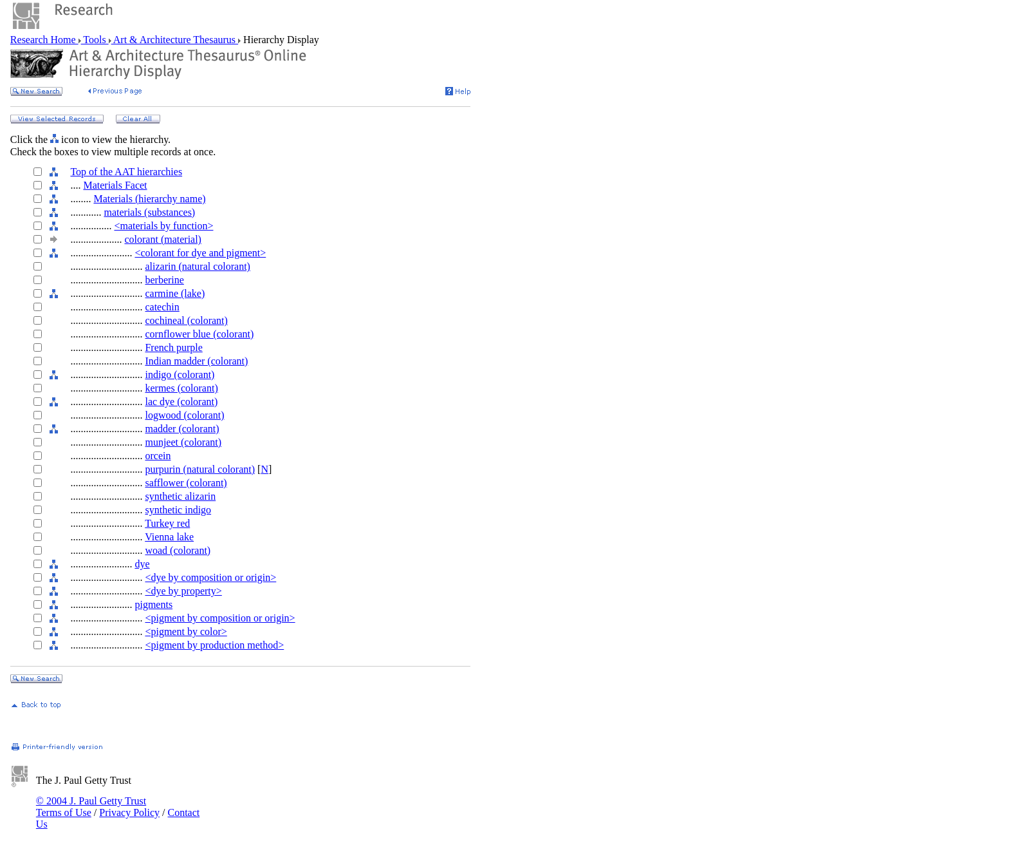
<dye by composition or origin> (210, 577)
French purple (173, 347)
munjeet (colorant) (183, 442)
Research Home (44, 39)
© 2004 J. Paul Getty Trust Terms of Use (91, 806)
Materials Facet (115, 185)
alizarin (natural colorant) (197, 266)
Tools (95, 39)
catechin (162, 306)
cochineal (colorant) (186, 320)
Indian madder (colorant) (196, 361)
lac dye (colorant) (181, 401)
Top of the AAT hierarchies (126, 171)
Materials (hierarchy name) (149, 198)
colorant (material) (162, 239)
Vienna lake (169, 536)
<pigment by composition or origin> (220, 617)
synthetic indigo (178, 509)
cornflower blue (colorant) (199, 333)
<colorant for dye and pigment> (200, 252)
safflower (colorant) (186, 482)
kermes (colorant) (181, 388)
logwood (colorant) (184, 415)
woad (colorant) (177, 550)
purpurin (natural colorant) (200, 469)
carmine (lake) (175, 293)
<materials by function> (163, 225)
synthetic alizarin (180, 496)
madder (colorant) (182, 428)
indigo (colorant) (179, 374)
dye (141, 563)
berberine (164, 279)
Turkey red (167, 523)
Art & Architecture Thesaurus (174, 39)
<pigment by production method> (214, 645)
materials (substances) (149, 212)
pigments (153, 604)
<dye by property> (183, 590)
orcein (158, 455)
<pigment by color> (186, 631)
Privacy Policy (129, 812)
